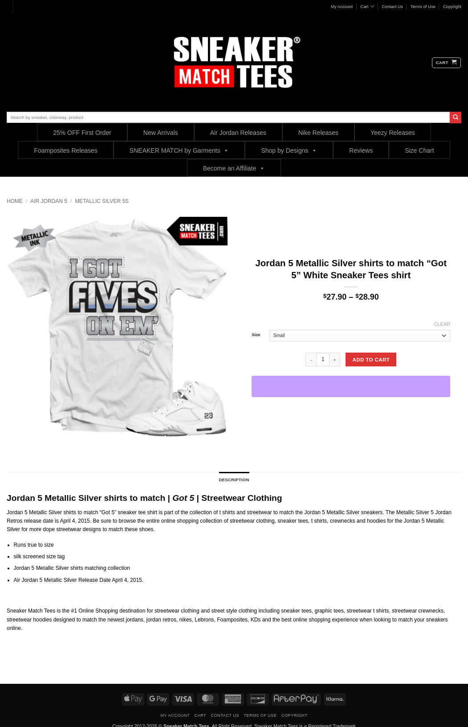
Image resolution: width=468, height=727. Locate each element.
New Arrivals (160, 132)
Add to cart (371, 359)
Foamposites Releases (65, 150)
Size (256, 335)
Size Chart (419, 150)
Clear (442, 324)
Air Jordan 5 (48, 201)
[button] (446, 62)
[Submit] (455, 117)
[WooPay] (351, 386)
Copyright (452, 6)
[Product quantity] (323, 359)
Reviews (361, 150)
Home (15, 201)
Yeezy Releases (392, 132)
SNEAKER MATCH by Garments (179, 150)
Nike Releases (318, 132)
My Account (342, 6)
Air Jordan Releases (238, 132)
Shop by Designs (289, 150)
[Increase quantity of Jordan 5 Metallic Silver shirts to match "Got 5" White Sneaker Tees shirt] (335, 359)
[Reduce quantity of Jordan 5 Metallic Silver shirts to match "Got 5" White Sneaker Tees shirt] (310, 359)
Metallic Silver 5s (102, 201)
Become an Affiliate (234, 168)
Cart (367, 6)
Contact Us (392, 6)
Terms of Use (423, 6)
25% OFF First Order (82, 132)
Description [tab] (234, 479)
